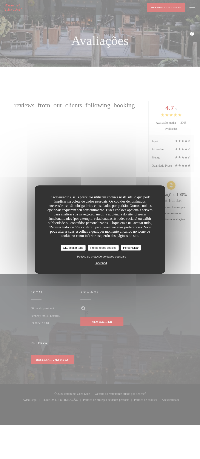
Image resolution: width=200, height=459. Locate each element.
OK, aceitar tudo (73, 247)
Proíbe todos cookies (103, 247)
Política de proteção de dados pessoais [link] (101, 256)
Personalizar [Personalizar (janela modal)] (131, 247)
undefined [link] (101, 263)
